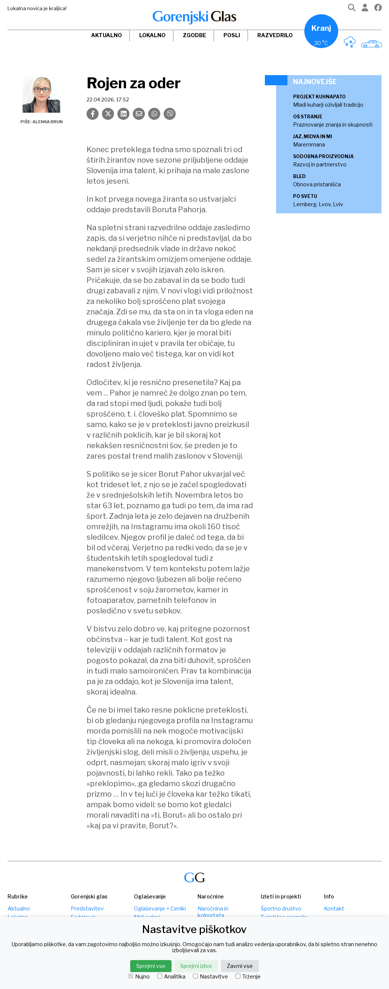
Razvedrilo (275, 35)
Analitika (171, 977)
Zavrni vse (240, 966)
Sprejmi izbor (196, 966)
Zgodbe (194, 35)
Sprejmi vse (151, 966)
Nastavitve (210, 977)
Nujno (139, 977)
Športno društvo (281, 908)
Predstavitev (87, 908)
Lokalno (152, 35)
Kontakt (334, 908)
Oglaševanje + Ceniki (160, 908)
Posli (231, 35)
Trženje (248, 977)
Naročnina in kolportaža (213, 911)
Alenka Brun (47, 121)
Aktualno (106, 35)
